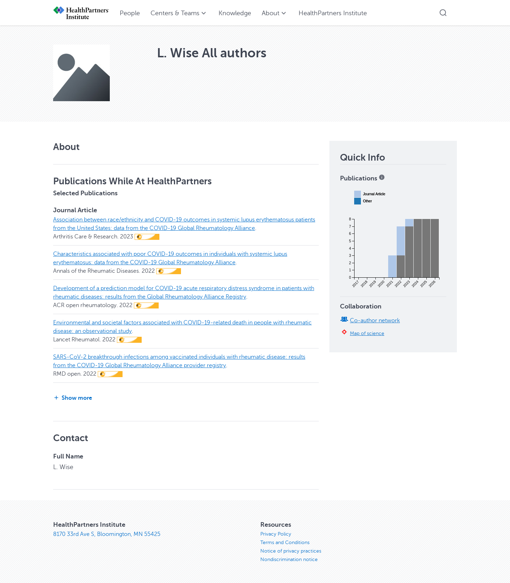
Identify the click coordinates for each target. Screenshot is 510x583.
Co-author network (375, 320)
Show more (72, 397)
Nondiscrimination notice (289, 559)
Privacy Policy (275, 534)
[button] (443, 12)
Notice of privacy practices (290, 551)
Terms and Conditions (285, 542)
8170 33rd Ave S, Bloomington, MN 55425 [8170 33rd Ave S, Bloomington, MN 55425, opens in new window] (106, 534)
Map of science (367, 333)
